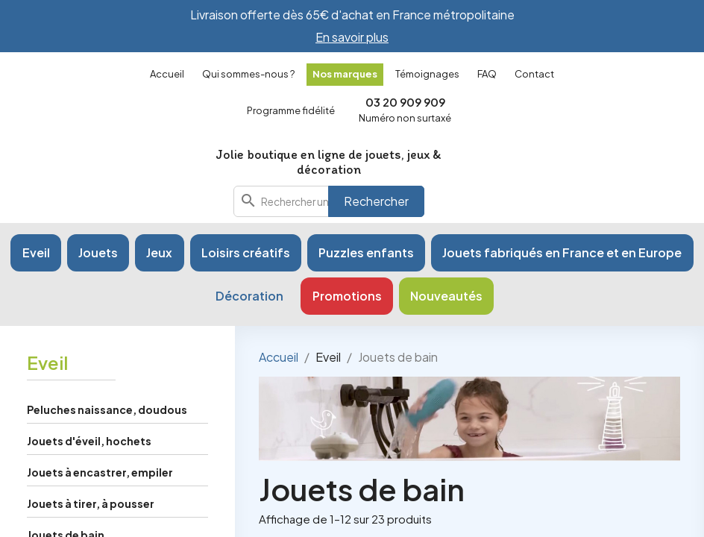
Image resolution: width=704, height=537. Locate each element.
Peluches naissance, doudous (107, 409)
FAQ (487, 74)
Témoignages (427, 74)
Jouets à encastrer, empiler (100, 472)
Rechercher (376, 201)
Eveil (47, 362)
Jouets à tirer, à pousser (90, 503)
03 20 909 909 (405, 102)
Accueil (167, 74)
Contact (534, 74)
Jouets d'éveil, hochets (89, 441)
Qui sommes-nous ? (248, 74)
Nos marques (344, 74)
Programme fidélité (291, 110)
